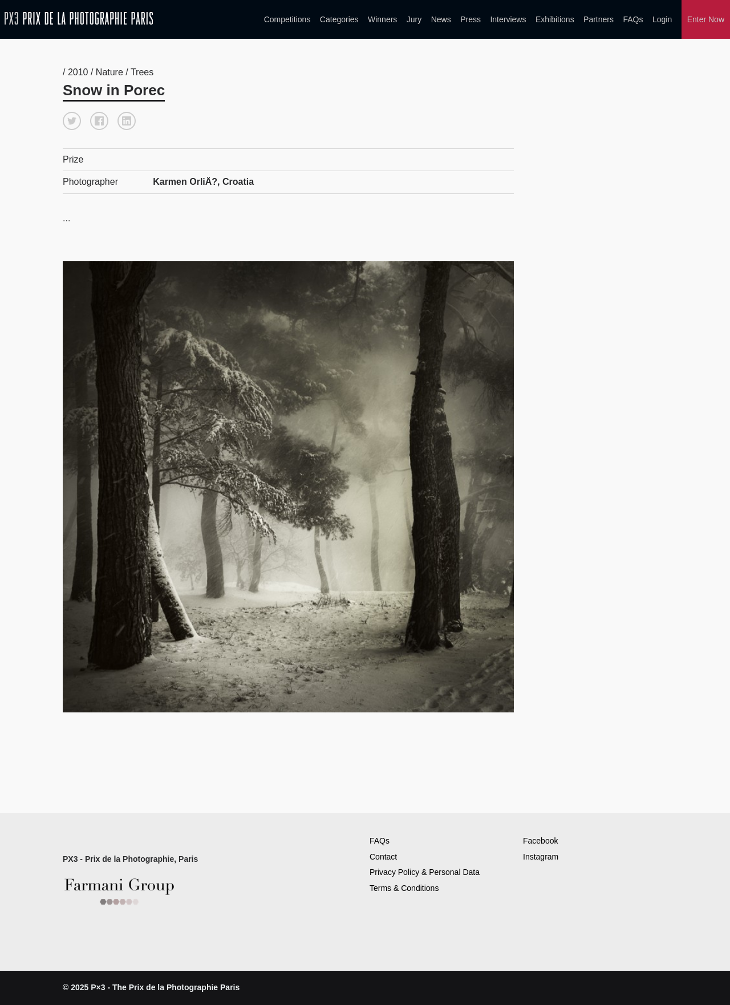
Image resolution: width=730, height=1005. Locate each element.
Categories (339, 19)
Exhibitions (555, 19)
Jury (414, 19)
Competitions (287, 19)
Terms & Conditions (404, 888)
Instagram (540, 856)
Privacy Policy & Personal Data (425, 872)
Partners (598, 19)
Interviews (508, 19)
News (441, 19)
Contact (383, 856)
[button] (72, 121)
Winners (382, 19)
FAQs (633, 19)
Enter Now (705, 19)
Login (662, 19)
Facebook (540, 840)
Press (470, 19)
